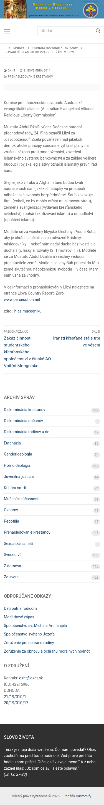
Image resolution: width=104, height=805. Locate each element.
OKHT (10, 70)
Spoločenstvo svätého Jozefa (29, 634)
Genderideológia (18, 454)
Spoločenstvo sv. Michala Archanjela (35, 625)
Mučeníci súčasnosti (21, 499)
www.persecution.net (22, 299)
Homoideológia (17, 465)
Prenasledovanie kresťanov (28, 76)
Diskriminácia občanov (23, 421)
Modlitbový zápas (19, 617)
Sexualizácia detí (18, 543)
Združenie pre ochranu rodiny (29, 642)
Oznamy (11, 510)
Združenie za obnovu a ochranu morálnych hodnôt (47, 651)
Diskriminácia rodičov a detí (28, 432)
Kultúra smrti (15, 488)
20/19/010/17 (16, 703)
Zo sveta (11, 577)
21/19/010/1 (15, 697)
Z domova (12, 566)
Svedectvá (13, 554)
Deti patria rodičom (20, 608)
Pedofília (11, 521)
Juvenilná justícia (19, 476)
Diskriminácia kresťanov (24, 409)
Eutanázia (12, 443)
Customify (83, 796)
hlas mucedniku (28, 311)
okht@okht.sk (31, 678)
